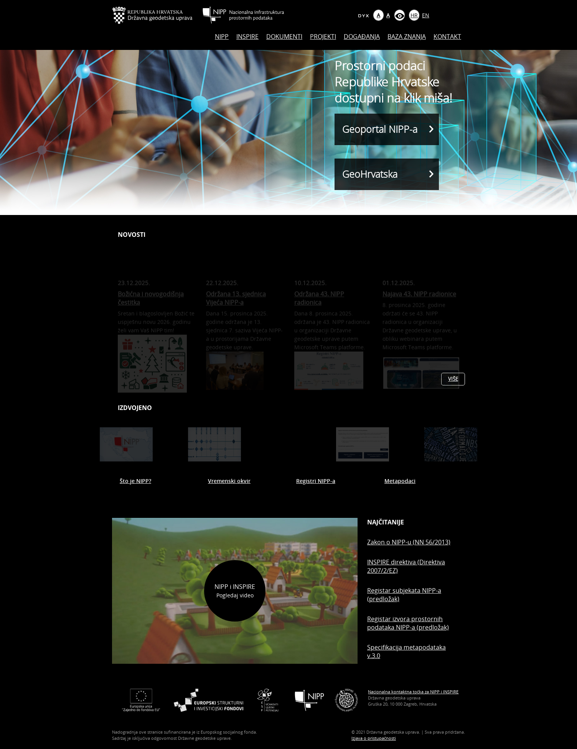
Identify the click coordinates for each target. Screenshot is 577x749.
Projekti (323, 36)
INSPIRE (247, 36)
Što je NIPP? (135, 480)
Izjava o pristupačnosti (373, 738)
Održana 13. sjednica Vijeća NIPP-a (236, 304)
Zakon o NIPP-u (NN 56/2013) (408, 542)
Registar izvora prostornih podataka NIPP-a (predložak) (408, 623)
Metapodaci (399, 480)
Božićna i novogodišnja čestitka (151, 304)
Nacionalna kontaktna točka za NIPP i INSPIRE (413, 691)
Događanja (362, 36)
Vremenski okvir (229, 480)
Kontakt (447, 36)
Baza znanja (406, 36)
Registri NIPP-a (315, 480)
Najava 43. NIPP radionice (419, 300)
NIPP (222, 36)
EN (425, 15)
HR (414, 15)
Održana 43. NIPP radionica (319, 304)
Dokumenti (284, 36)
